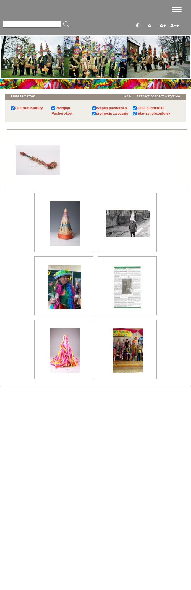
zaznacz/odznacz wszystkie (158, 96)
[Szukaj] (32, 24)
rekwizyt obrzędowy (153, 113)
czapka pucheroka (111, 108)
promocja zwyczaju (112, 113)
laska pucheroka (150, 108)
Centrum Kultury (29, 108)
